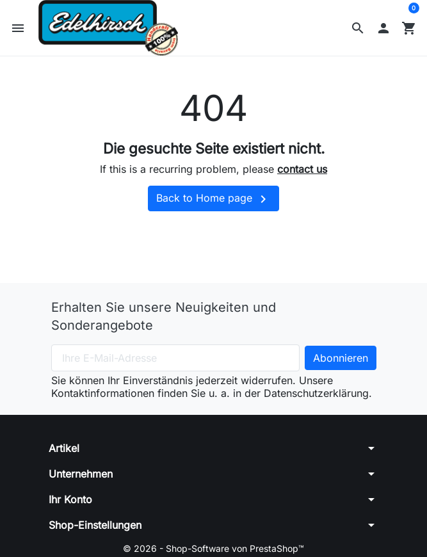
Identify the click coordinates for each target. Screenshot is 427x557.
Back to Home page (213, 199)
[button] (358, 28)
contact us (302, 169)
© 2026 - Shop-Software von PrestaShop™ (213, 548)
